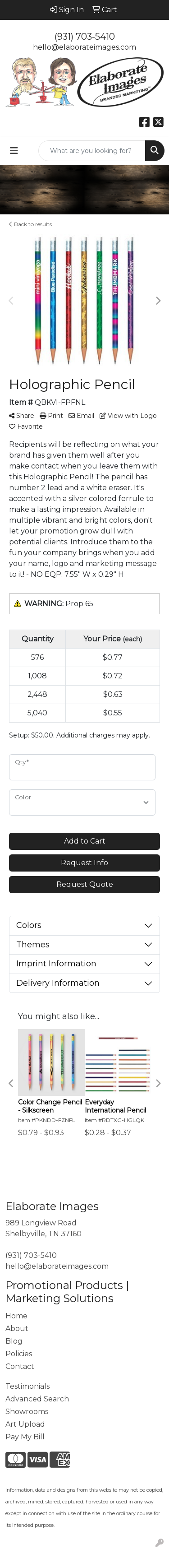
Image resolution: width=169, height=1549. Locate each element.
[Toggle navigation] (14, 150)
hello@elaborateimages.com (84, 47)
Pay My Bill (25, 1437)
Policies (18, 1354)
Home (16, 1316)
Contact (19, 1366)
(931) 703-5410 (85, 36)
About (16, 1328)
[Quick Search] (92, 150)
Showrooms (26, 1411)
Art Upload (25, 1424)
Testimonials (27, 1386)
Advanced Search (37, 1399)
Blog (14, 1341)
